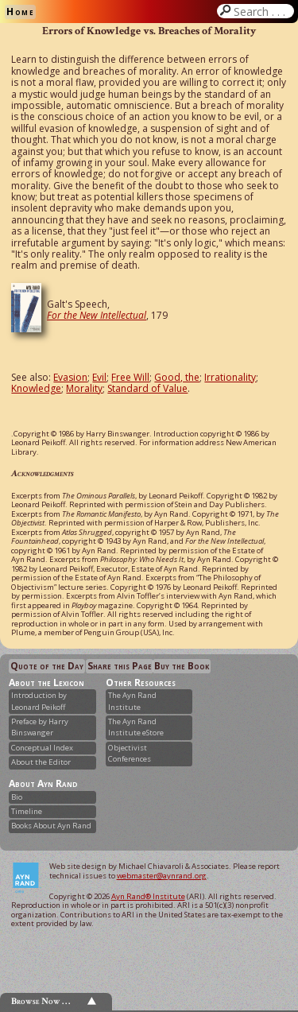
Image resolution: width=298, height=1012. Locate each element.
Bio (16, 797)
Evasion (70, 377)
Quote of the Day (46, 666)
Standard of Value (147, 388)
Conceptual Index (42, 748)
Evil (99, 377)
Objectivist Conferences (129, 753)
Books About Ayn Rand (51, 825)
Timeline (26, 811)
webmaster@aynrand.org (162, 875)
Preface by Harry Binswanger (39, 727)
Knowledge (36, 388)
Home (20, 11)
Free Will (130, 377)
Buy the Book (181, 666)
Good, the (176, 377)
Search (262, 11)
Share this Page (119, 666)
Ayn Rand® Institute (148, 896)
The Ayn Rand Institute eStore (136, 727)
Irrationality (230, 377)
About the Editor (41, 762)
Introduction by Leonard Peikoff (39, 701)
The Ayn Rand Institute (132, 701)
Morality (84, 388)
